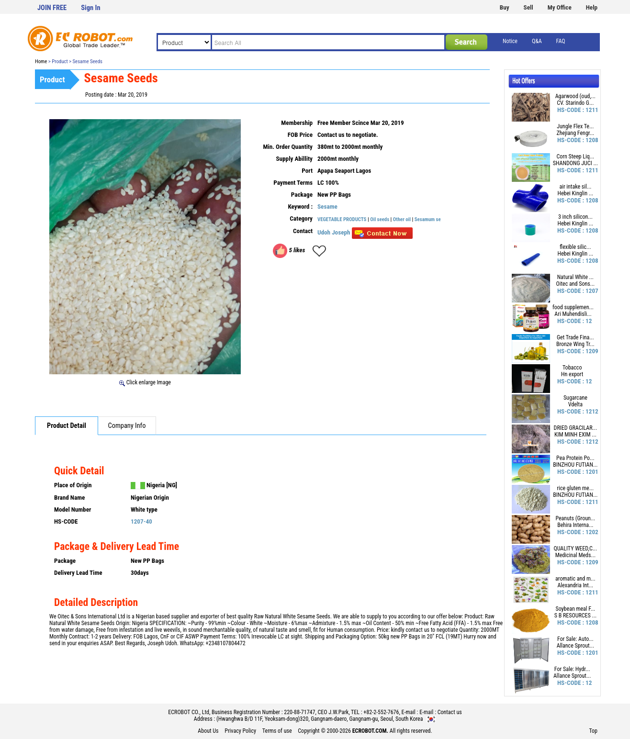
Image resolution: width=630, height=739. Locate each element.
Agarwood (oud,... (575, 96)
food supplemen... (573, 307)
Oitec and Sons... (575, 283)
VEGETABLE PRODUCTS (341, 219)
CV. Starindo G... (575, 103)
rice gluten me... (575, 488)
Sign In (90, 8)
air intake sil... (575, 186)
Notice (510, 41)
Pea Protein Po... (575, 458)
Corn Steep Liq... (576, 156)
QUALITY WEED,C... (575, 548)
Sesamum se (428, 219)
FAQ (560, 41)
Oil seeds (380, 219)
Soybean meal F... (575, 608)
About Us (208, 731)
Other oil (402, 219)
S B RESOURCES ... (575, 615)
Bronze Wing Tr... (575, 344)
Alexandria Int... (575, 585)
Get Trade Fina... (575, 337)
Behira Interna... (575, 525)
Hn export (572, 374)
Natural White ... (575, 277)
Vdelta (575, 404)
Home (41, 61)
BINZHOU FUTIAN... (575, 464)
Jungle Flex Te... (575, 126)
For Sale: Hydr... (572, 669)
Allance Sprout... (575, 645)
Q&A (537, 41)
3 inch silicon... (575, 216)
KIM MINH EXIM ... (575, 434)
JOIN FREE (52, 8)
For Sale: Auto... (575, 639)
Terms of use (277, 731)
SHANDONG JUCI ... (575, 163)
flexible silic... (575, 247)
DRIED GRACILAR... (575, 428)
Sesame (327, 206)
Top (593, 731)
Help (591, 7)
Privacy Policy (240, 731)
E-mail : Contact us (440, 712)
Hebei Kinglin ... (576, 193)
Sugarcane (575, 397)
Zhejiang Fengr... (575, 133)
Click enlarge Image (145, 382)
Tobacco (572, 367)
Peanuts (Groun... (575, 518)
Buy (504, 7)
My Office (560, 7)
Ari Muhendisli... (572, 314)
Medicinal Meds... (575, 555)
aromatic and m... (575, 578)
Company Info (127, 426)
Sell (528, 7)
